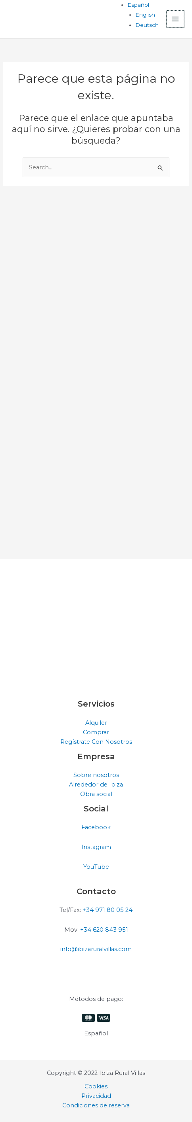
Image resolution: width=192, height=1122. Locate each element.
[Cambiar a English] (146, 14)
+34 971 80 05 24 (107, 910)
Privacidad (96, 1095)
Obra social (96, 794)
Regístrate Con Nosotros (96, 741)
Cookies (96, 1086)
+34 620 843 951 (104, 929)
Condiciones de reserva (96, 1105)
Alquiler (96, 722)
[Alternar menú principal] (175, 19)
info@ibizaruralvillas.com (96, 949)
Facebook (96, 827)
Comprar (96, 732)
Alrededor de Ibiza (96, 784)
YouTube (96, 866)
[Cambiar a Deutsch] (147, 25)
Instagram (96, 847)
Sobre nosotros (96, 775)
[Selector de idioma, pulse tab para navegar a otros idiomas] (139, 5)
